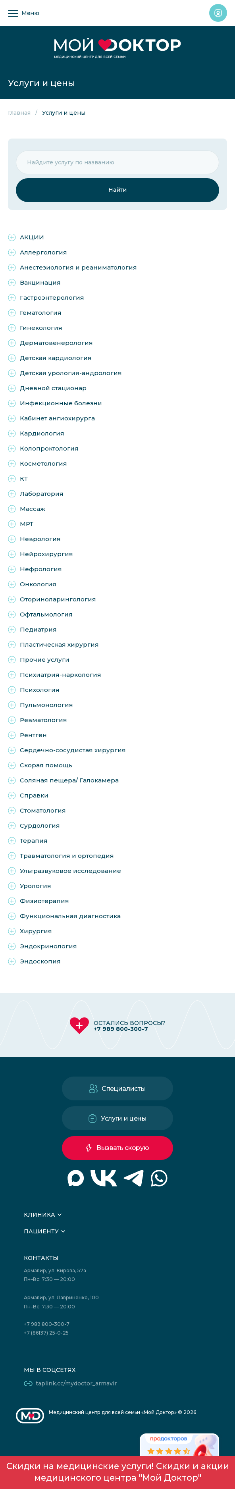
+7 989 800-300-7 (121, 1028)
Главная (19, 112)
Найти (117, 189)
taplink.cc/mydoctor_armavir (76, 1383)
